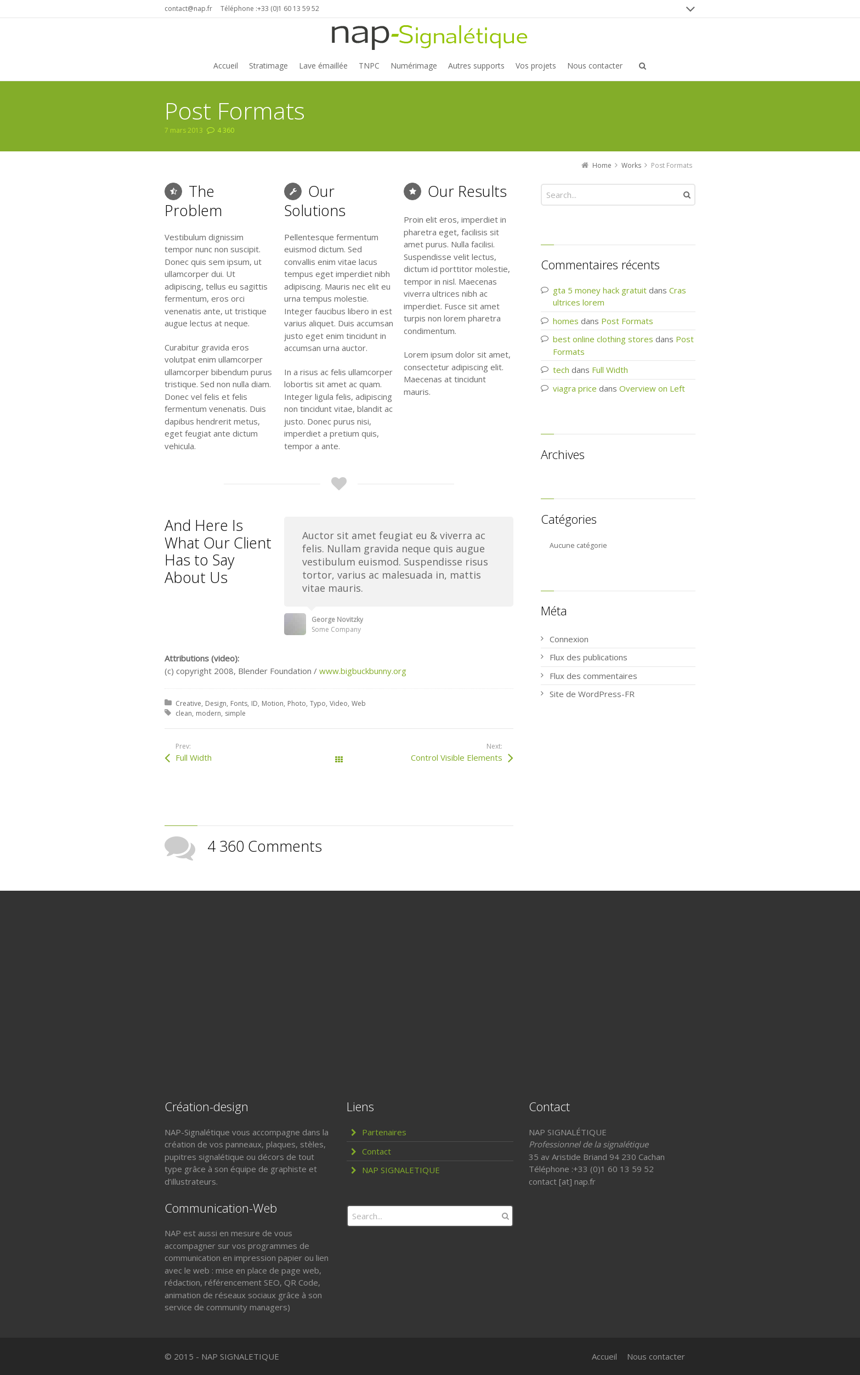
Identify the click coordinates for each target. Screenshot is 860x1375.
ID (254, 703)
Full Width (194, 757)
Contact (376, 1151)
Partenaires (384, 1132)
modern (208, 713)
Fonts (238, 703)
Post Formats (627, 320)
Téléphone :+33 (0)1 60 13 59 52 (269, 8)
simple (235, 713)
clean (184, 713)
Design (216, 703)
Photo (296, 703)
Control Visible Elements (456, 757)
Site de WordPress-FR (592, 693)
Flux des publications (588, 657)
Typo (318, 703)
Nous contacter (656, 1356)
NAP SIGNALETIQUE (401, 1169)
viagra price (575, 388)
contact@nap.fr (188, 8)
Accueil (604, 1356)
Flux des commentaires (593, 675)
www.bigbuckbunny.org (362, 670)
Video (339, 703)
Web (359, 703)
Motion (273, 703)
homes (566, 320)
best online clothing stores (603, 338)
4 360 (225, 130)
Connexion (569, 638)
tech (561, 369)
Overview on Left (652, 388)
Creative (188, 703)
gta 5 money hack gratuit (600, 290)
